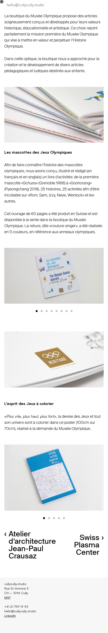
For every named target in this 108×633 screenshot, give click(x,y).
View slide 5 (57, 311)
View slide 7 (67, 311)
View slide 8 (72, 311)
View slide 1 (37, 311)
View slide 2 (42, 311)
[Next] (79, 276)
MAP (7, 597)
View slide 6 (62, 311)
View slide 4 (52, 311)
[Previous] (29, 276)
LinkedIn (10, 615)
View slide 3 (47, 311)
